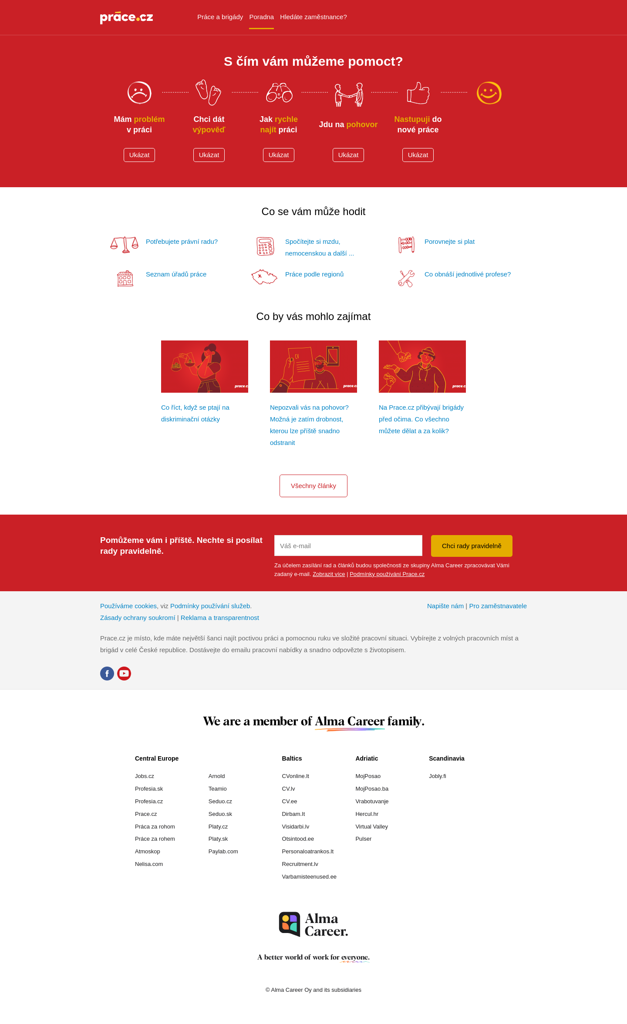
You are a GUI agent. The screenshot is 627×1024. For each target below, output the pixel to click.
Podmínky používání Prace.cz (387, 574)
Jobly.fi (437, 776)
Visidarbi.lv (296, 826)
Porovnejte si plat (450, 241)
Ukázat (139, 154)
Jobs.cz (144, 776)
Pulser (363, 838)
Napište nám (445, 606)
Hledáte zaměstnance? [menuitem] (313, 16)
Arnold (217, 776)
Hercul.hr (366, 814)
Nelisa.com (149, 864)
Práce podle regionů (314, 274)
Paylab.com (223, 851)
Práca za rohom (155, 826)
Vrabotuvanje (371, 801)
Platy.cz (218, 826)
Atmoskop (147, 851)
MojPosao (368, 776)
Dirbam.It (293, 814)
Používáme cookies (128, 606)
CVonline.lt (295, 776)
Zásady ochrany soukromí (137, 617)
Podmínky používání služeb (210, 606)
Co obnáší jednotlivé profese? (468, 274)
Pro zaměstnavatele (498, 606)
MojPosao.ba (371, 788)
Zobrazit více (329, 574)
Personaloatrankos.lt (308, 851)
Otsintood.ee (298, 838)
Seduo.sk (220, 814)
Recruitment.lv (300, 864)
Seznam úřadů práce (176, 274)
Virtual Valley (371, 826)
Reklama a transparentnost (220, 617)
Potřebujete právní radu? (182, 241)
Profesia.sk (149, 788)
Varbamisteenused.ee (309, 876)
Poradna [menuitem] (261, 16)
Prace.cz (146, 814)
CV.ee (289, 801)
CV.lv (288, 788)
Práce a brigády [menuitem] (220, 16)
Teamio (218, 788)
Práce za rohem (155, 838)
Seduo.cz (220, 801)
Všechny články (313, 485)
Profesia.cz (149, 801)
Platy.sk (218, 838)
